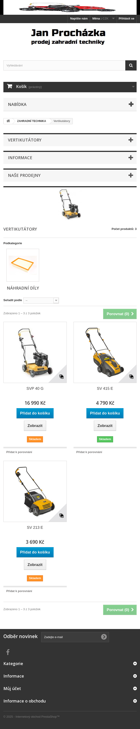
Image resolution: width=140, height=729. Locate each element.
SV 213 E (35, 527)
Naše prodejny (24, 175)
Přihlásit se (126, 18)
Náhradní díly (23, 288)
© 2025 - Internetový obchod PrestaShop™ (31, 716)
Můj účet (12, 688)
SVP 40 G (34, 388)
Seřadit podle (12, 300)
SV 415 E (105, 388)
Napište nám (79, 18)
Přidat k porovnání (19, 452)
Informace (20, 157)
